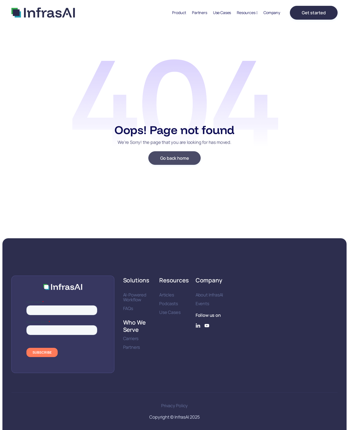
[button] (247, 12)
